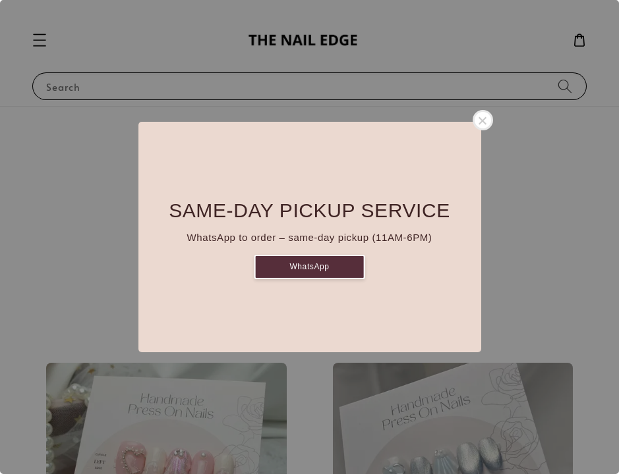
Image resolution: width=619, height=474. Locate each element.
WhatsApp (309, 266)
